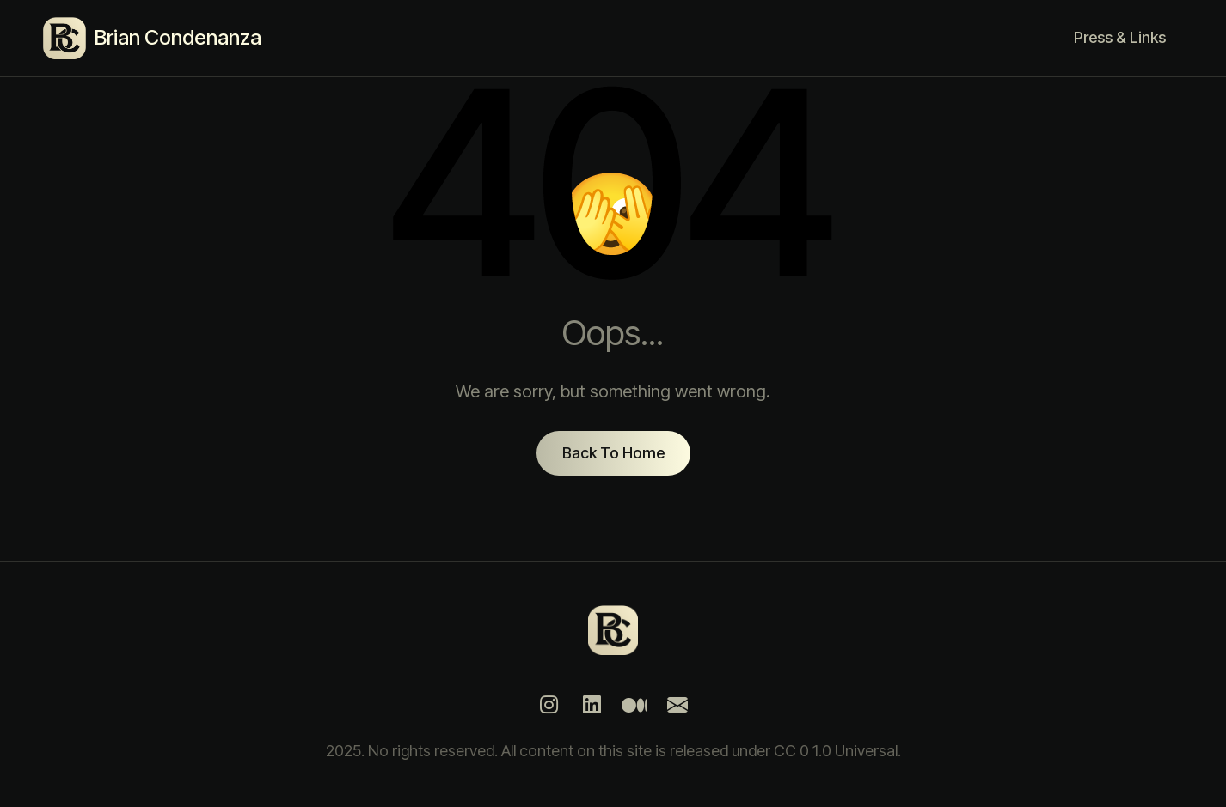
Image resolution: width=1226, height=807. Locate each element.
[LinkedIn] (591, 705)
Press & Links (1120, 37)
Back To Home (613, 453)
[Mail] (677, 705)
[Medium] (634, 705)
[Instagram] (548, 705)
